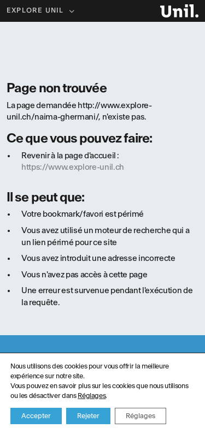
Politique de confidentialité (103, 408)
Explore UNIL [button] (36, 10)
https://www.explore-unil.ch (72, 167)
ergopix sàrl (177, 417)
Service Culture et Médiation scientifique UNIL (75, 417)
